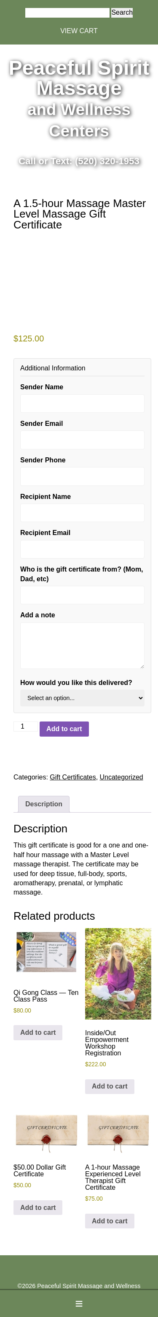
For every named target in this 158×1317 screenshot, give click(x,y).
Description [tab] (43, 804)
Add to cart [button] (38, 1032)
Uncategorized (121, 777)
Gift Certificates (73, 777)
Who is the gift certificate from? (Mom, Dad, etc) (81, 574)
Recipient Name (45, 496)
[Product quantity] (25, 726)
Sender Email (41, 423)
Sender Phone (43, 460)
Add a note (37, 615)
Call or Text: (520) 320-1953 (79, 161)
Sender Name (41, 387)
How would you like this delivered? (76, 682)
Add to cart (64, 728)
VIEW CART (79, 30)
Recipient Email (45, 532)
